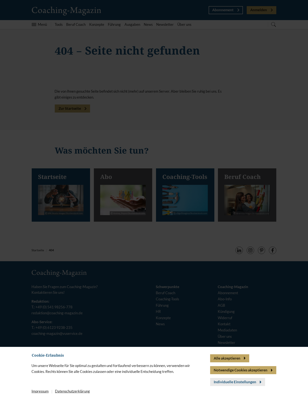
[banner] (154, 198)
